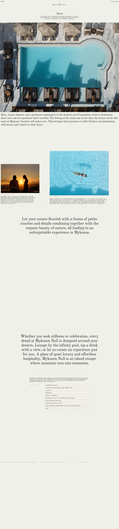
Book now (114, 1)
